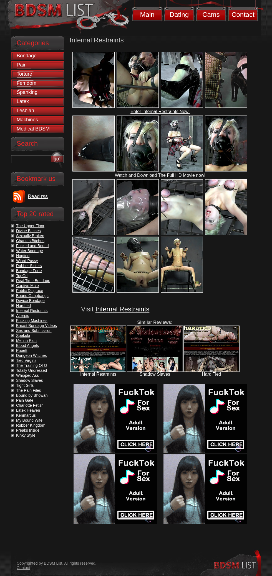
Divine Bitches (28, 231)
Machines (27, 119)
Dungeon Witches (31, 355)
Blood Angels (27, 345)
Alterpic (22, 315)
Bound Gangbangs (32, 295)
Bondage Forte (29, 270)
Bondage (27, 55)
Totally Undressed (31, 370)
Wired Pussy (27, 260)
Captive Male (27, 285)
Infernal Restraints (122, 309)
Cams (211, 14)
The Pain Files (28, 390)
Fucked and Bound (32, 246)
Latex (23, 101)
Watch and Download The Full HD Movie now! (160, 175)
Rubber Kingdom (30, 425)
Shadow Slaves (155, 374)
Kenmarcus (26, 415)
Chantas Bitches (30, 241)
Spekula (23, 335)
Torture (24, 74)
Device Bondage (30, 300)
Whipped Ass (27, 375)
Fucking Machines (31, 320)
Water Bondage (29, 251)
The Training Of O (31, 365)
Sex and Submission (34, 330)
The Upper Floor (30, 226)
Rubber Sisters (29, 265)
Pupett (21, 350)
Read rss (38, 196)
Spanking (27, 92)
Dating (179, 14)
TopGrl (21, 275)
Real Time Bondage (33, 280)
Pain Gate (24, 400)
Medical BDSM (33, 129)
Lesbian (25, 110)
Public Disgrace (29, 290)
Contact (243, 14)
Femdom (26, 83)
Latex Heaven (28, 410)
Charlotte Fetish (30, 405)
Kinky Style (25, 435)
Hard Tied (211, 374)
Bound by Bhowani (32, 395)
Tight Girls (25, 385)
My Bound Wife (29, 420)
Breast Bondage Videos (36, 325)
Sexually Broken (30, 236)
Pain (22, 65)
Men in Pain (26, 340)
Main (147, 14)
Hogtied (22, 256)
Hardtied (23, 305)
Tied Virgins (26, 360)
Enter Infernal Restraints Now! (160, 111)
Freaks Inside (27, 430)
